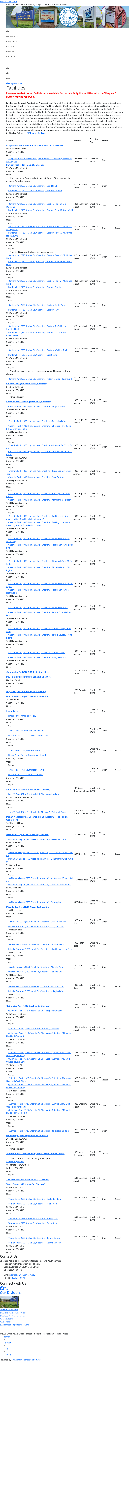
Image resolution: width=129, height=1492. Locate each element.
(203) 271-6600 (18, 1277)
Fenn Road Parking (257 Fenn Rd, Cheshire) (27, 696)
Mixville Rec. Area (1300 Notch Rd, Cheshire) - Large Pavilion (36, 926)
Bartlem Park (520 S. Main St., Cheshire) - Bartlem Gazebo (35, 190)
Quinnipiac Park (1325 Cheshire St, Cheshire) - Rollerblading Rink (38, 1130)
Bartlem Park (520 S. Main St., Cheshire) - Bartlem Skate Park (36, 305)
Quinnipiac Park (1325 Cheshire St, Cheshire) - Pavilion (33, 1028)
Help (6, 1348)
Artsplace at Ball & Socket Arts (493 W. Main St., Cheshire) (34, 145)
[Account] (12, 61)
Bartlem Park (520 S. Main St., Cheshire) (25, 165)
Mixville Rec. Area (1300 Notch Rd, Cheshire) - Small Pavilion (36, 986)
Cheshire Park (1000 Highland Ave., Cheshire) (28, 401)
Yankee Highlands (15, 1161)
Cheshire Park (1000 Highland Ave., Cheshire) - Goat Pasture (36, 477)
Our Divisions (10, 1292)
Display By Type (37, 133)
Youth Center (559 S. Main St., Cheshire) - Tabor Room (33, 1223)
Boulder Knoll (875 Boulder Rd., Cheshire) (26, 383)
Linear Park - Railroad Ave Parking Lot (26, 730)
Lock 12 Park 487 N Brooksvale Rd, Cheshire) (28, 789)
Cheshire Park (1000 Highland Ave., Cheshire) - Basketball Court (38, 421)
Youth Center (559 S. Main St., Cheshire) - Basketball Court (35, 1199)
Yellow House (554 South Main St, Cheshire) (27, 1179)
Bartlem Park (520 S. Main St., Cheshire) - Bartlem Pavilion (35, 287)
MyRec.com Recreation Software (26, 1359)
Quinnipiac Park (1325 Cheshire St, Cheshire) (28, 1006)
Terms (7, 1336)
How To (7, 1354)
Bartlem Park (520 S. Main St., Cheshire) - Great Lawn (33, 355)
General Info (12, 36)
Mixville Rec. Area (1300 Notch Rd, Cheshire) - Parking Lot (35, 971)
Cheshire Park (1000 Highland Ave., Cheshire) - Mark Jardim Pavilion (39, 499)
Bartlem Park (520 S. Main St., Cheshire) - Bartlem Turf (33, 309)
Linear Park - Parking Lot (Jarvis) (23, 715)
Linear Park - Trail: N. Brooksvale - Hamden (28, 755)
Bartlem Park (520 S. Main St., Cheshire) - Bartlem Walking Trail (37, 350)
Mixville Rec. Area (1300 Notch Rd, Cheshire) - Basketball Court (37, 921)
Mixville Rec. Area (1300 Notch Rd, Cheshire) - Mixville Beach (36, 944)
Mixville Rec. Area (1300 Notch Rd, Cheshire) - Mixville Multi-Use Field (40, 949)
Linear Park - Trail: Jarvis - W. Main (24, 750)
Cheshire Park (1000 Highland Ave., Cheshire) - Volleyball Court (37, 657)
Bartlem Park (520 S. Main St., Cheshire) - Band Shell (32, 186)
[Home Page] (12, 31)
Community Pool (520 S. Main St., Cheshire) (27, 672)
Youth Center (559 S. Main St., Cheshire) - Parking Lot (33, 1218)
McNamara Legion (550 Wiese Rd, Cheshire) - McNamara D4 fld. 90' (39, 884)
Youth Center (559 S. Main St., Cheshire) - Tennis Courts (34, 1238)
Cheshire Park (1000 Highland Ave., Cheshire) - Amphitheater (36, 406)
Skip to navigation (8, 1)
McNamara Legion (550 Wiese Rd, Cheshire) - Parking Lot (34, 902)
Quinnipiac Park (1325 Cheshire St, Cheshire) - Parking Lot (35, 1010)
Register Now (15, 83)
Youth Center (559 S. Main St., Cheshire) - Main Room (33, 1203)
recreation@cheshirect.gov (22, 1274)
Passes (9, 46)
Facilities (10, 51)
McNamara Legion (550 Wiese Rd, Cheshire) (27, 834)
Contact (9, 56)
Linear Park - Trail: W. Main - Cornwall (25, 774)
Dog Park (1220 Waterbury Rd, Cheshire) (26, 691)
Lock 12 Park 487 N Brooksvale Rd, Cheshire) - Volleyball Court (37, 812)
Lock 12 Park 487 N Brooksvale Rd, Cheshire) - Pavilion (33, 794)
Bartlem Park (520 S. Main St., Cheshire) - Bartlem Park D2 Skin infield (40, 210)
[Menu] (8, 78)
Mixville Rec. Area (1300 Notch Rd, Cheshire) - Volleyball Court (36, 991)
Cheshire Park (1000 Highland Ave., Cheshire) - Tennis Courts (36, 652)
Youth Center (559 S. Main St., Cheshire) (25, 1184)
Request (118, 205)
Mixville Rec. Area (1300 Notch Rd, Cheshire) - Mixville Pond (36, 967)
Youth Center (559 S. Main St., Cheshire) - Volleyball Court (35, 1242)
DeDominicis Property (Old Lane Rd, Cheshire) (28, 676)
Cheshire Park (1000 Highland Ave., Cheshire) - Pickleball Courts (38, 607)
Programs (10, 41)
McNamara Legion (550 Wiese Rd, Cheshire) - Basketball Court (37, 839)
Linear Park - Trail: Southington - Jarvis (26, 769)
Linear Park (12, 711)
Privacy (7, 1342)
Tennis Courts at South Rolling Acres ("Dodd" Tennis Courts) (35, 1153)
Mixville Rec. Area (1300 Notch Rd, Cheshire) (28, 907)
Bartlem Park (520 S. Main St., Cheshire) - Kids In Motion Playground (40, 379)
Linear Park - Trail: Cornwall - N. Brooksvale (28, 735)
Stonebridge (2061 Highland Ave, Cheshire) (27, 1135)
